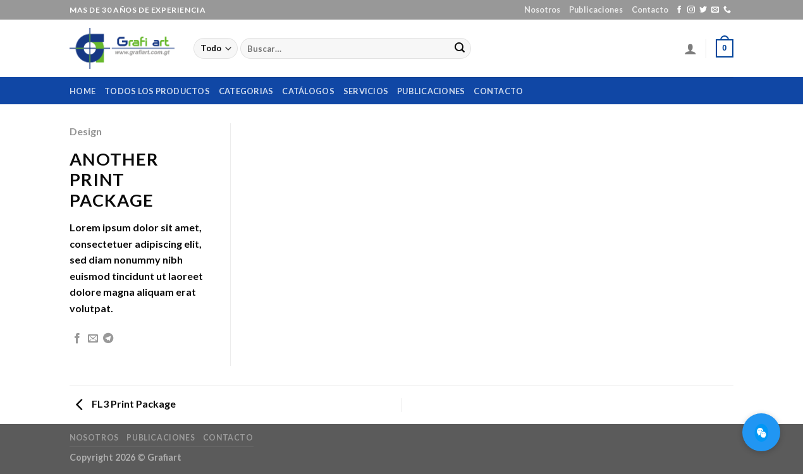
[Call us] (727, 10)
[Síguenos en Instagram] (691, 10)
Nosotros (542, 9)
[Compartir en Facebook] (77, 338)
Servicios (365, 91)
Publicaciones (596, 9)
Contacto (650, 9)
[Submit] (459, 48)
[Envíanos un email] (715, 10)
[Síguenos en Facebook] (679, 10)
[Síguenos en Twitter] (703, 10)
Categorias (246, 91)
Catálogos (308, 91)
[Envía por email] (93, 338)
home (82, 91)
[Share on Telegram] (108, 338)
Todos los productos (157, 91)
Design (86, 131)
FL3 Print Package (126, 404)
